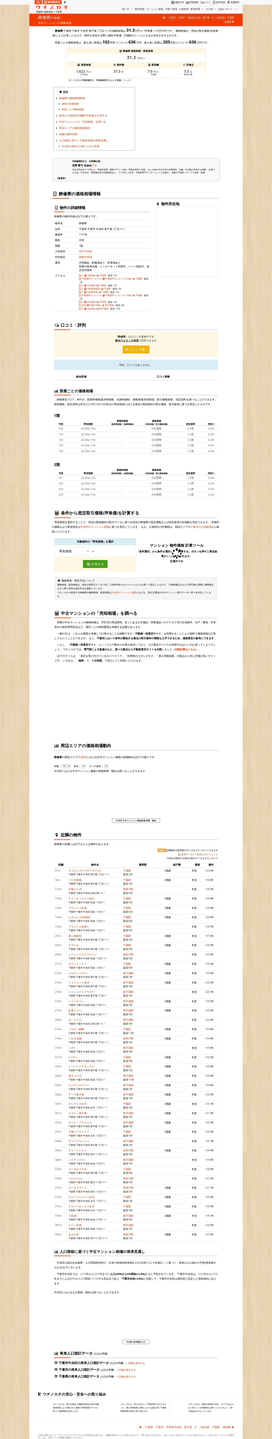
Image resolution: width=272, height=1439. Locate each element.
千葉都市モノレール (90, 278)
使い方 (127, 9)
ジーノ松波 (75, 1225)
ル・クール (75, 1019)
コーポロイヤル (78, 1169)
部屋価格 (191, 2)
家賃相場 (197, 9)
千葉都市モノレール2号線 (117, 278)
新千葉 (206, 17)
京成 (82, 305)
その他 (211, 9)
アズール (74, 945)
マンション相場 (154, 9)
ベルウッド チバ (78, 973)
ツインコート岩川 (79, 982)
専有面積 (65, 551)
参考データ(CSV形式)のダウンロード (198, 854)
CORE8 (73, 1057)
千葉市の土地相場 (200, 526)
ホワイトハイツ (78, 963)
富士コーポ (75, 1075)
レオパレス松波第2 (80, 917)
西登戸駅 (128, 889)
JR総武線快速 (92, 288)
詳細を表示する (135, 1363)
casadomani (76, 1178)
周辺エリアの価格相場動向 (74, 128)
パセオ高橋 (75, 1038)
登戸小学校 (85, 251)
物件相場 (139, 9)
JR (213, 17)
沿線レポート (227, 9)
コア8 (72, 1047)
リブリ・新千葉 (78, 1113)
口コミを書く (136, 349)
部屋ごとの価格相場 (73, 109)
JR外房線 (89, 285)
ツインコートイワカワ (82, 992)
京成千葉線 (94, 305)
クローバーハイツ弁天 (82, 1197)
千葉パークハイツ (79, 1131)
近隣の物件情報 (68, 134)
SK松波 (73, 1215)
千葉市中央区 (193, 17)
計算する (95, 564)
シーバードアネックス (82, 1066)
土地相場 (184, 9)
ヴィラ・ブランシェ (80, 1122)
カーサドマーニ (78, 1187)
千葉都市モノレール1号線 (117, 295)
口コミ (205, 2)
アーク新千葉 (76, 1094)
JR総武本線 (91, 292)
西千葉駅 (102, 308)
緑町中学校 (85, 257)
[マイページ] (65, 2)
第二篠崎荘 (75, 936)
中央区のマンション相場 (94, 526)
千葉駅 (230, 17)
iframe (178, 120)
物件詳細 (218, 2)
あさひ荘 (74, 1234)
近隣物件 (232, 2)
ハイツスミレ (76, 1001)
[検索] (38, 2)
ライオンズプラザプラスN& (85, 870)
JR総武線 (220, 17)
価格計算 (177, 2)
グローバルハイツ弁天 (82, 1206)
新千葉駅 (108, 305)
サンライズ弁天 (78, 1103)
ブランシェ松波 (78, 907)
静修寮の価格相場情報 (72, 98)
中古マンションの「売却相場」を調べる (82, 121)
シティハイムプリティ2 (82, 954)
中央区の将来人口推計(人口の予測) (80, 146)
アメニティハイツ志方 (82, 898)
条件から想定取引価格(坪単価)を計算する (83, 115)
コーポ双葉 (75, 880)
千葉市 (181, 17)
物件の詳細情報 (70, 103)
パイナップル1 (77, 1159)
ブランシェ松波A (78, 926)
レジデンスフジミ (79, 1085)
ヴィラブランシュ (79, 1141)
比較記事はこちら (185, 649)
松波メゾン (75, 1010)
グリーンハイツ (78, 1150)
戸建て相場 (171, 9)
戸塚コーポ (75, 889)
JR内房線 (89, 301)
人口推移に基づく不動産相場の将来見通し (83, 140)
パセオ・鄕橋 (76, 1029)
